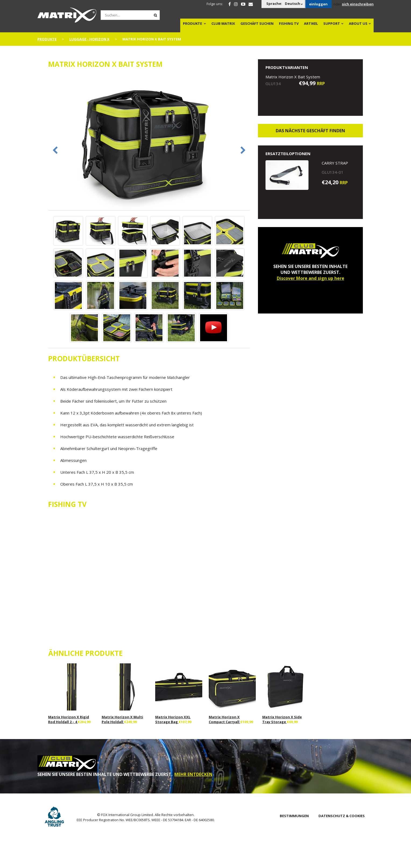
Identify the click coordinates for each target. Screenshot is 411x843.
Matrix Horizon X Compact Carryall (224, 719)
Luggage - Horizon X (89, 39)
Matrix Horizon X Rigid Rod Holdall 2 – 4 (68, 719)
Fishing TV (289, 23)
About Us (358, 23)
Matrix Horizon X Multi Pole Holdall (122, 719)
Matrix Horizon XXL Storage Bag (172, 719)
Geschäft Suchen (257, 23)
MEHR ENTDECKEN (193, 774)
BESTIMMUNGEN (294, 815)
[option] (149, 142)
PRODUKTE (192, 23)
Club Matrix (223, 23)
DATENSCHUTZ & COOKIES (341, 815)
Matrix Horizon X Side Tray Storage (282, 719)
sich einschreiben (358, 4)
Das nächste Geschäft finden (310, 131)
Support (331, 23)
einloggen (318, 4)
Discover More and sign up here (310, 278)
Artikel (311, 23)
